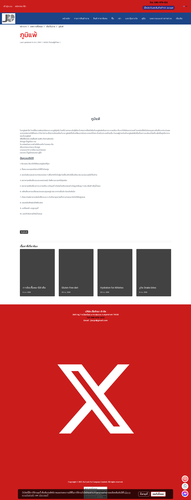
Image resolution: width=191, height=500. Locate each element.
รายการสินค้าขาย (81, 18)
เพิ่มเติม (179, 18)
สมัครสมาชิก (20, 6)
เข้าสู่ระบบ (7, 6)
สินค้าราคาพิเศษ (100, 18)
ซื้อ (112, 18)
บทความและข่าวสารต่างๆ (161, 18)
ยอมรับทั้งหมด (158, 494)
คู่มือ (144, 18)
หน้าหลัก (66, 18)
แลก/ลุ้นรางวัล (131, 18)
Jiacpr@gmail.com (99, 320)
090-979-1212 (161, 2)
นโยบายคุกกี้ (43, 495)
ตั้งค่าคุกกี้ (144, 494)
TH (185, 6)
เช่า (119, 18)
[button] (187, 18)
